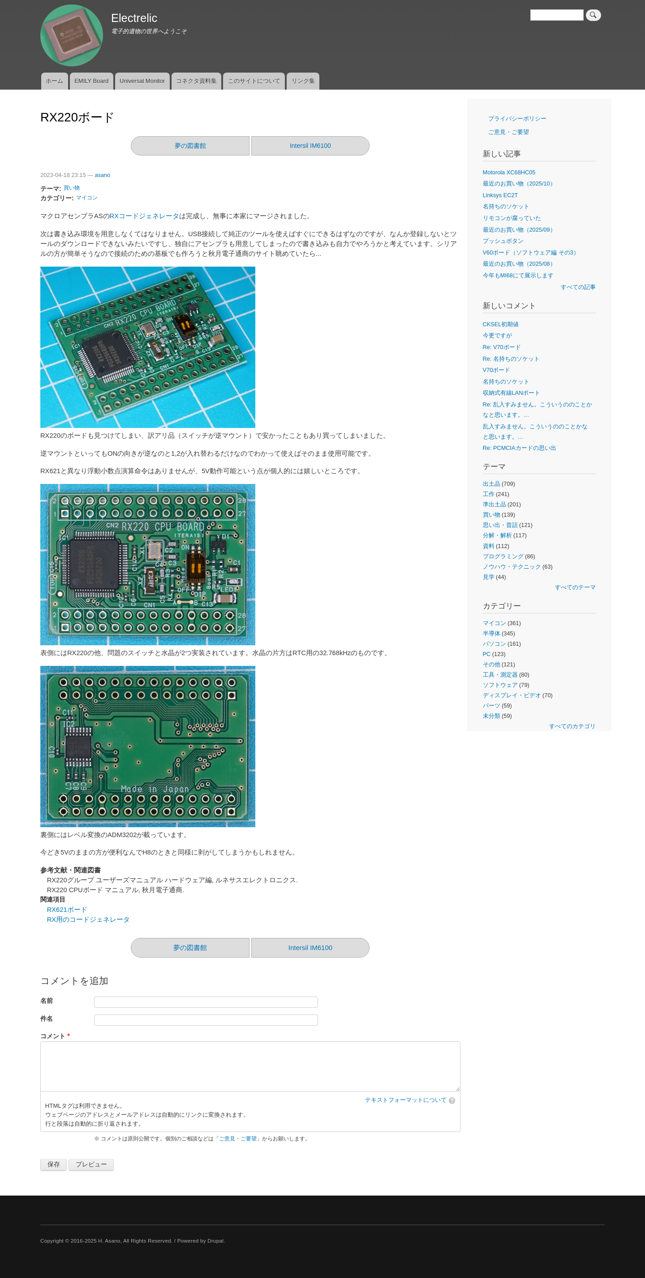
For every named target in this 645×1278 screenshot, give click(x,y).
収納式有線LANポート (512, 392)
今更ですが (497, 335)
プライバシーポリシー (517, 118)
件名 (46, 1018)
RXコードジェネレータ (144, 216)
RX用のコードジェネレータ (88, 919)
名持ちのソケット (506, 206)
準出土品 (494, 504)
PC (487, 654)
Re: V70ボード (502, 347)
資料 (488, 546)
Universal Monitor (142, 81)
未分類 (491, 715)
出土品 (491, 483)
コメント (52, 1036)
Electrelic (134, 18)
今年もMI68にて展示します (518, 275)
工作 (488, 494)
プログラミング (503, 556)
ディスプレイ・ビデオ (512, 695)
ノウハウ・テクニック (512, 566)
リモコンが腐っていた (512, 218)
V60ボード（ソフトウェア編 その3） (531, 252)
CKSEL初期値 (501, 324)
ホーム (54, 81)
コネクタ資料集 (196, 81)
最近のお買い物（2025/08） (519, 263)
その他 (491, 664)
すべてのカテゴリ (572, 726)
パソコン (494, 643)
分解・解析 (497, 535)
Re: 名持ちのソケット (511, 358)
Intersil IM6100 (310, 145)
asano (102, 175)
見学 (488, 577)
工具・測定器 (500, 674)
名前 (46, 1000)
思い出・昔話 (500, 525)
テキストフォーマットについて (406, 1100)
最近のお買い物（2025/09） (519, 229)
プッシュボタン (503, 240)
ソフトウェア (500, 685)
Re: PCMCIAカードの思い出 (519, 448)
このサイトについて (254, 81)
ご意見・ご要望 (238, 1138)
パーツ (491, 705)
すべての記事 (578, 287)
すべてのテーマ (575, 587)
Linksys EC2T (500, 195)
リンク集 (303, 81)
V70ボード (497, 370)
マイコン (87, 197)
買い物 (72, 187)
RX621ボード (67, 909)
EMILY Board (91, 81)
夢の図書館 (190, 145)
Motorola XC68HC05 (509, 172)
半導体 (491, 633)
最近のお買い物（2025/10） (519, 183)
